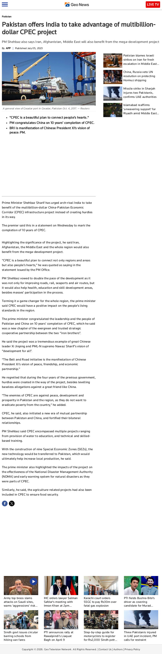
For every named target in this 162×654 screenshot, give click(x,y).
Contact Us (105, 649)
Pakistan (6, 16)
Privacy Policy (132, 649)
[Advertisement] (49, 164)
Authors (118, 649)
